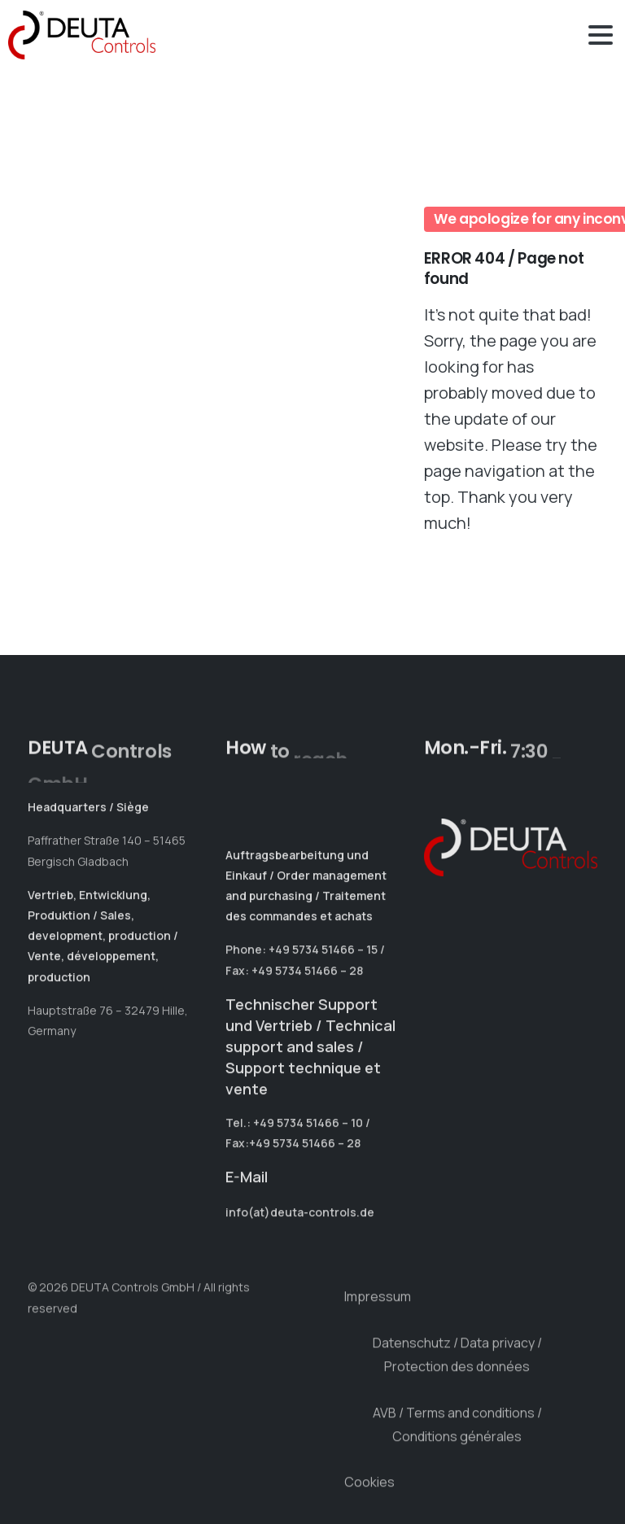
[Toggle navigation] (600, 35)
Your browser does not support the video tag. (213, 268)
